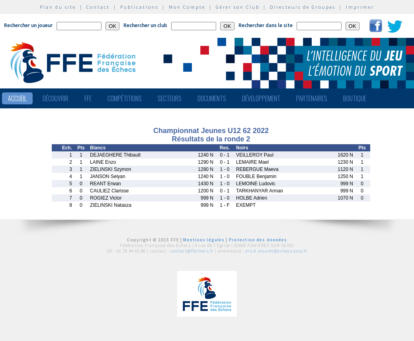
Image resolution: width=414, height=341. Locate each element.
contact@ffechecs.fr (192, 251)
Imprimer (360, 7)
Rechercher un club (145, 25)
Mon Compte (187, 7)
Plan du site (58, 7)
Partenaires (311, 98)
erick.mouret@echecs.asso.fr (276, 251)
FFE (88, 98)
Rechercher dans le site (265, 25)
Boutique (354, 98)
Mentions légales (204, 240)
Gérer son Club (238, 7)
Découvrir (55, 98)
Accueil (17, 98)
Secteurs (170, 98)
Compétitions (124, 98)
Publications (139, 7)
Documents (211, 98)
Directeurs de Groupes (303, 7)
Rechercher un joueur (28, 25)
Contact (98, 7)
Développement (261, 98)
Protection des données (258, 240)
